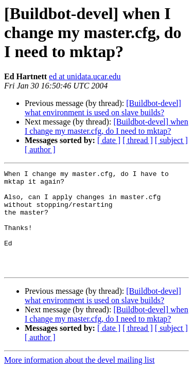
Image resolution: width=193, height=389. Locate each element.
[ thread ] (137, 140)
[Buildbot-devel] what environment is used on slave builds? (103, 108)
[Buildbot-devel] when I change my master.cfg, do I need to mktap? (106, 126)
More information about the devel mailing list (79, 380)
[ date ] (108, 140)
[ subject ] (171, 140)
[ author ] (40, 149)
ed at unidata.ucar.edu (85, 76)
